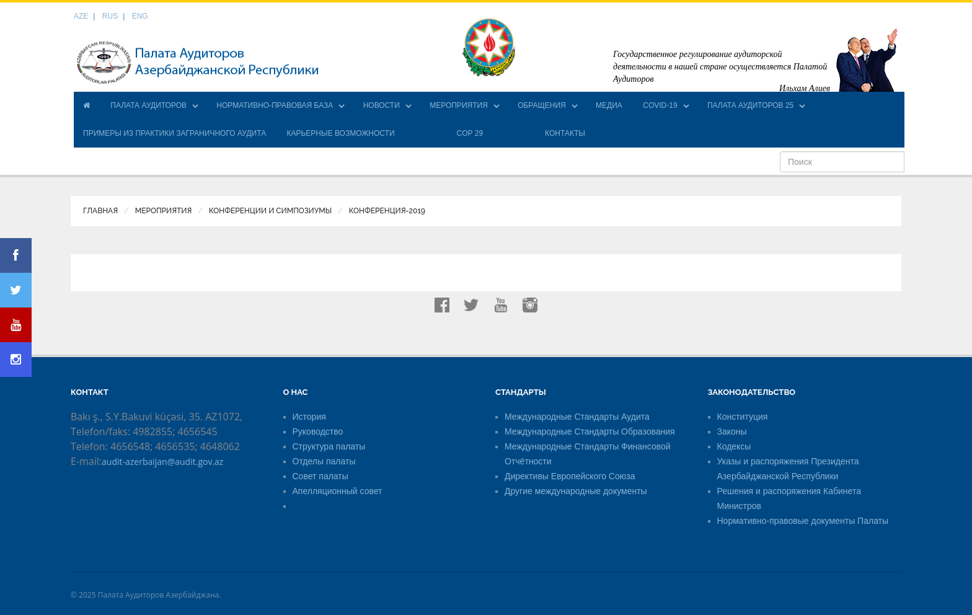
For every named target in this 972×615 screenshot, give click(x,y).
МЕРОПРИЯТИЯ (459, 105)
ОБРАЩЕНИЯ (542, 105)
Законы (732, 431)
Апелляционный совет (337, 491)
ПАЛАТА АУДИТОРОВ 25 (750, 105)
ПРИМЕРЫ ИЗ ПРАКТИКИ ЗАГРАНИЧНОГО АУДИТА (174, 133)
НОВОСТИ (381, 105)
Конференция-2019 (387, 210)
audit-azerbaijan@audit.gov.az (162, 461)
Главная (100, 210)
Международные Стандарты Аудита (577, 417)
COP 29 (470, 133)
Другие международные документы (576, 491)
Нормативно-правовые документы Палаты (803, 521)
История (309, 417)
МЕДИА (609, 105)
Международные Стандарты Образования (590, 431)
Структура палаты (329, 446)
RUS (110, 16)
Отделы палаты (324, 461)
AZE (81, 16)
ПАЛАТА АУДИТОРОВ (148, 105)
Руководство (318, 431)
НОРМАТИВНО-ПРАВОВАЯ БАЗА (274, 105)
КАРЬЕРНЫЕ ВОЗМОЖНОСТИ (340, 133)
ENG (140, 16)
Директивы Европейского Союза (570, 476)
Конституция (742, 417)
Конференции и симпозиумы (270, 210)
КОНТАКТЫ (565, 133)
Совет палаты (320, 476)
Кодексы (734, 446)
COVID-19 (660, 105)
